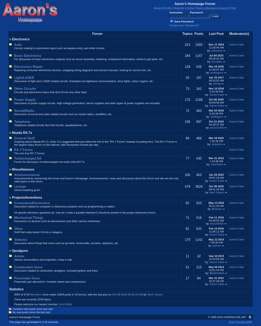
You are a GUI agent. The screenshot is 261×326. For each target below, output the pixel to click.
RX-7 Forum (23, 150)
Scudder (216, 61)
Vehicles (20, 239)
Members (36, 294)
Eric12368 (65, 304)
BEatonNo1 (217, 273)
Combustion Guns (28, 267)
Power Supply (25, 99)
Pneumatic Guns (27, 278)
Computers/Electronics (32, 203)
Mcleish (217, 208)
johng (216, 83)
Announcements (27, 175)
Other (18, 228)
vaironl (216, 245)
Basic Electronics (27, 55)
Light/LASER (24, 77)
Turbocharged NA (28, 158)
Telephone (22, 121)
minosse (216, 50)
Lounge (20, 186)
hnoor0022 (217, 223)
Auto (18, 44)
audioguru (216, 72)
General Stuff (24, 138)
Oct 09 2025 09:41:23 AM (127, 294)
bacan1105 (217, 127)
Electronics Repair (28, 66)
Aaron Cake (236, 44)
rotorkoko (217, 164)
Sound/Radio (24, 110)
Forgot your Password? (184, 25)
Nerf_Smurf (217, 192)
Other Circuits (25, 88)
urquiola (217, 144)
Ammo (19, 256)
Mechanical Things (28, 217)
